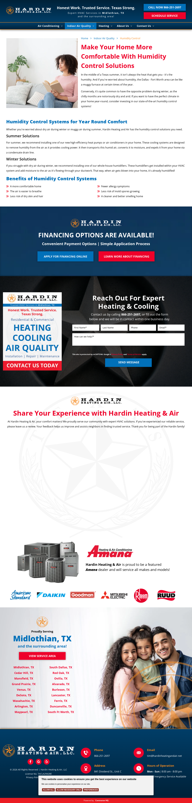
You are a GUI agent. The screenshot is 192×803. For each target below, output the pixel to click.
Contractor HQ (102, 800)
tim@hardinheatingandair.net (164, 756)
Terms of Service (134, 354)
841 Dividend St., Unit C (107, 771)
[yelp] (47, 762)
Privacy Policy (117, 354)
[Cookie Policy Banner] (96, 785)
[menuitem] (50, 25)
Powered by (89, 800)
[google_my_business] (39, 762)
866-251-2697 (102, 756)
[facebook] (30, 762)
